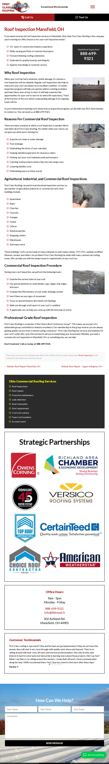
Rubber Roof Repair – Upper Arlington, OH (83, 366)
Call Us (27, 17)
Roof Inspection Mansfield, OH (34, 29)
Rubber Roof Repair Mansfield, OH (22, 366)
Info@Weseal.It (54, 612)
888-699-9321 (54, 608)
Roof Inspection (86, 355)
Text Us (82, 17)
